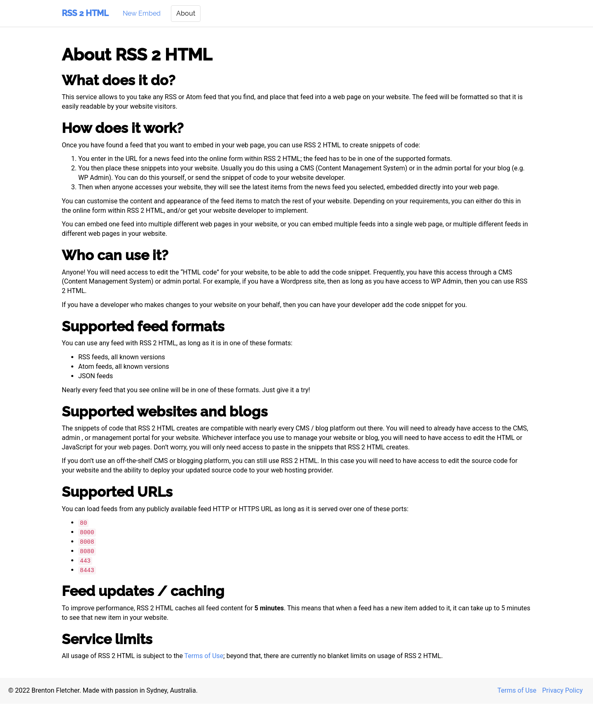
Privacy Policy (562, 690)
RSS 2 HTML (85, 13)
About (185, 13)
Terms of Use (204, 656)
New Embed (142, 13)
